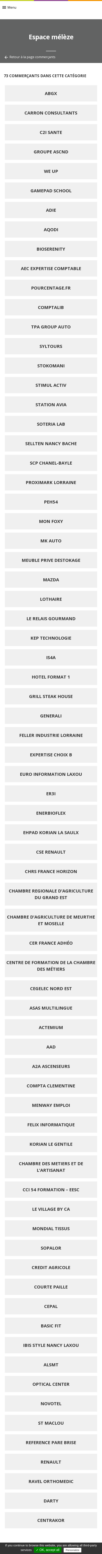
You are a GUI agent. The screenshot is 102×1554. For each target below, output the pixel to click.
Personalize (72, 1550)
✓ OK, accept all (47, 1550)
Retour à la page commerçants (29, 57)
